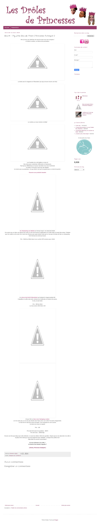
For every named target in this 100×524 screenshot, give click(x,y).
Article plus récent (9, 505)
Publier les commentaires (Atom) (19, 508)
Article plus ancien (65, 505)
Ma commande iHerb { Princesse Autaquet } (87, 105)
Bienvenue (84, 96)
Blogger (56, 520)
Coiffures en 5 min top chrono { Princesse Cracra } (87, 114)
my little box (18, 455)
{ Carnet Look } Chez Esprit (82, 133)
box (14, 455)
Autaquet (11, 455)
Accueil (7, 27)
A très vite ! (78, 125)
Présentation (15, 27)
